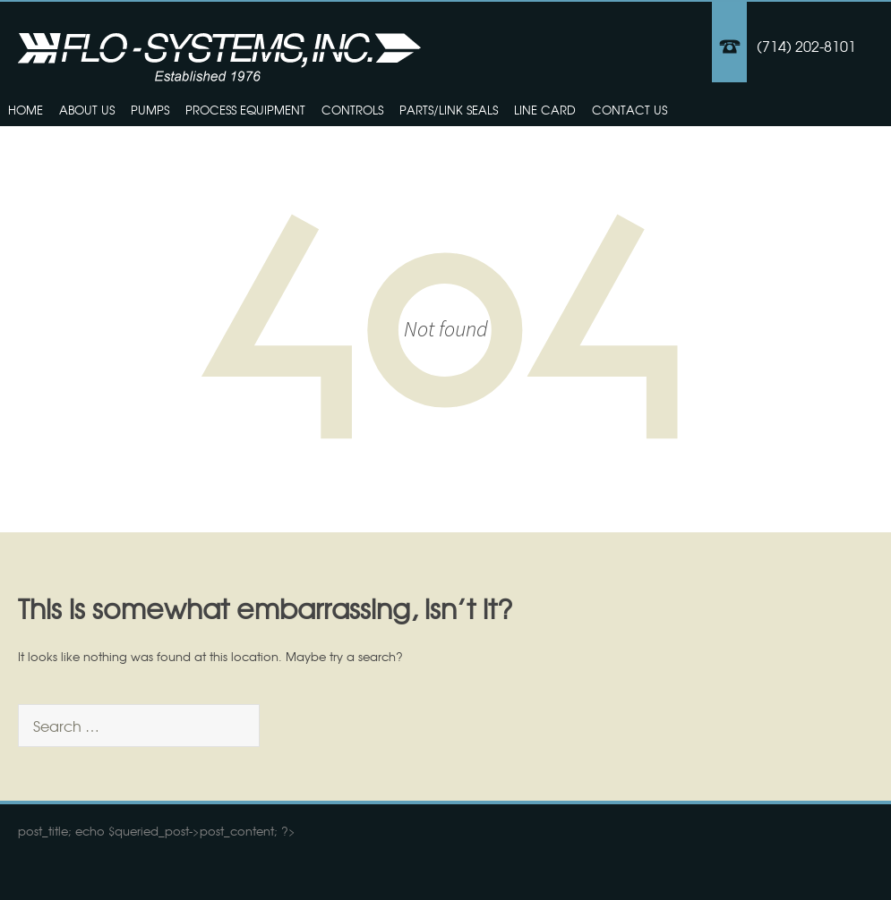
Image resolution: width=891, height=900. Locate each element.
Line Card (545, 109)
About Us (87, 109)
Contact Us (629, 109)
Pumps (150, 109)
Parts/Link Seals (448, 109)
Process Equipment (245, 109)
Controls (352, 109)
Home (25, 109)
